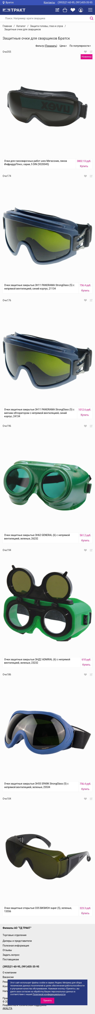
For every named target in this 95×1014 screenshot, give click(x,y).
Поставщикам (11, 959)
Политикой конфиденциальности (49, 994)
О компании (9, 972)
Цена (62, 45)
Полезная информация (16, 945)
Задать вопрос (11, 954)
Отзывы (7, 950)
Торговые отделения (14, 935)
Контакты (49, 2)
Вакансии (8, 977)
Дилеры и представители (17, 940)
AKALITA (7, 1008)
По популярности (79, 45)
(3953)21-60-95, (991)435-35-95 (75, 2)
